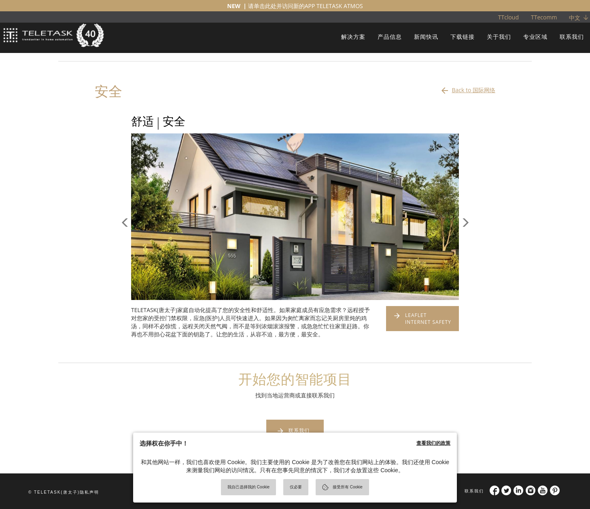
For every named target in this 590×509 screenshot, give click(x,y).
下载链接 (462, 36)
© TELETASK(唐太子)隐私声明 (63, 492)
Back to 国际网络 (467, 88)
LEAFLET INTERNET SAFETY (428, 318)
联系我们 (572, 36)
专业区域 (535, 36)
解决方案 (353, 36)
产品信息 (390, 36)
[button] (125, 258)
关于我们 (499, 36)
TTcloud (508, 17)
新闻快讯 (426, 36)
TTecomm (544, 17)
